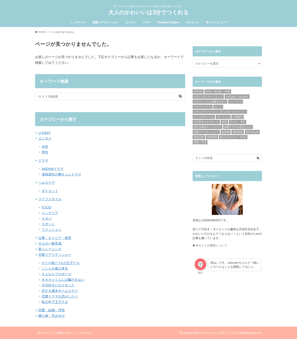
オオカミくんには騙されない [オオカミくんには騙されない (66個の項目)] (210, 101)
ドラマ (147, 22)
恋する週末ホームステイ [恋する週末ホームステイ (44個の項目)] (207, 126)
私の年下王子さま (55, 302)
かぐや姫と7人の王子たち (61, 263)
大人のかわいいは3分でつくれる (148, 12)
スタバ (47, 218)
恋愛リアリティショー (105, 22)
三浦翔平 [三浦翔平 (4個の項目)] (238, 116)
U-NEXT (44, 133)
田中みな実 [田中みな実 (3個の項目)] (252, 132)
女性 (45, 146)
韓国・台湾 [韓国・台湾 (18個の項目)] (200, 142)
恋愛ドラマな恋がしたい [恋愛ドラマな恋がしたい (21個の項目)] (238, 126)
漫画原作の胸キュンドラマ (61, 174)
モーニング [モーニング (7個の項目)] (223, 116)
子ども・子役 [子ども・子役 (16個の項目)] (237, 121)
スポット (48, 224)
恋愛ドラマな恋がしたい (60, 296)
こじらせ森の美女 (55, 268)
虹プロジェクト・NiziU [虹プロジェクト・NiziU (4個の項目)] (233, 137)
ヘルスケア (46, 182)
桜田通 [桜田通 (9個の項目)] (225, 132)
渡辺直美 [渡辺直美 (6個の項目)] (238, 132)
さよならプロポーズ (56, 274)
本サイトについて (216, 22)
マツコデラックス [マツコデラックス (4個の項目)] (204, 116)
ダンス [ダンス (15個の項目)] (218, 106)
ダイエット (192, 22)
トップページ (78, 22)
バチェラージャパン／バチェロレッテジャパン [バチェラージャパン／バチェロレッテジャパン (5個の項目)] (220, 111)
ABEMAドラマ (53, 169)
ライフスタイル (49, 199)
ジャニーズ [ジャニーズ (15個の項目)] (235, 101)
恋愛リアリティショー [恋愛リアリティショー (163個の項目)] (206, 132)
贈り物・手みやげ (51, 316)
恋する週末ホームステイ (60, 291)
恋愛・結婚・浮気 (51, 310)
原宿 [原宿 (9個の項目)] (224, 121)
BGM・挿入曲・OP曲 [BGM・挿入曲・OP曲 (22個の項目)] (218, 91)
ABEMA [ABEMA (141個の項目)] (198, 91)
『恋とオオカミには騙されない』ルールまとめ (63, 332)
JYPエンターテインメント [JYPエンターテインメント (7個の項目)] (208, 96)
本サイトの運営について (211, 245)
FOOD (46, 207)
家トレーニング (49, 249)
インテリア (50, 213)
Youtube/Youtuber (168, 22)
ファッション (51, 229)
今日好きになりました (58, 285)
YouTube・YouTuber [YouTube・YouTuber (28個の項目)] (237, 96)
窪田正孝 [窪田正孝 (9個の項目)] (199, 137)
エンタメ (131, 22)
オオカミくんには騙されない (63, 279)
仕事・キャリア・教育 (54, 238)
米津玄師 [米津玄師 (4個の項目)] (212, 137)
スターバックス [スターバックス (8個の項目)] (202, 106)
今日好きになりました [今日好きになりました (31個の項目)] (206, 121)
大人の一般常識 (49, 243)
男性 (45, 152)
